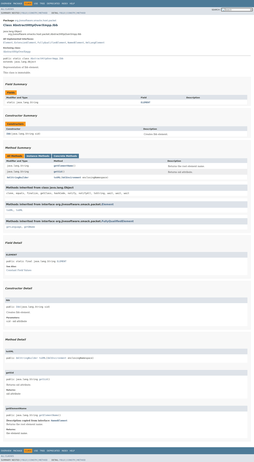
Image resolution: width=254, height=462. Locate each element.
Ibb (8, 133)
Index (65, 3)
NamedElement (76, 42)
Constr (33, 13)
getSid (58, 171)
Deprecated (53, 3)
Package (17, 3)
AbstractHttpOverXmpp (16, 51)
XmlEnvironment (71, 177)
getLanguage (13, 227)
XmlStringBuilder (18, 177)
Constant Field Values (18, 270)
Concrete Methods (65, 156)
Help (72, 3)
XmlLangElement (95, 42)
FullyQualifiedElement (52, 42)
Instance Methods (38, 156)
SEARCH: (216, 10)
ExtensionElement (25, 42)
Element (8, 42)
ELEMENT (145, 102)
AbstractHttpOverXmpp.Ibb (47, 58)
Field (24, 13)
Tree (42, 3)
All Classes (7, 9)
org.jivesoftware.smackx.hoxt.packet (35, 20)
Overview (6, 3)
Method (43, 13)
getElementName (63, 165)
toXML (57, 177)
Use (36, 3)
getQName (29, 227)
